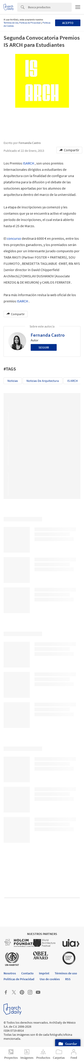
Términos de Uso (11, 22)
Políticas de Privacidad (30, 22)
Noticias (12, 381)
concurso (14, 238)
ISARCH (28, 163)
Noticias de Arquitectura (42, 381)
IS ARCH (72, 381)
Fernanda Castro (48, 335)
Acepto (67, 23)
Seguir (44, 347)
